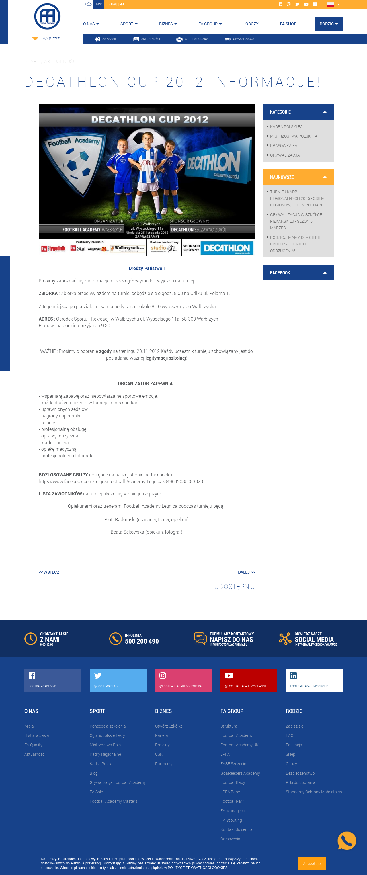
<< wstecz (49, 572)
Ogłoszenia (230, 838)
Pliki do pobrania (300, 782)
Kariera (161, 735)
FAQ (289, 735)
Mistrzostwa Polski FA (293, 136)
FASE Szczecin (233, 763)
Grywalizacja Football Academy (118, 782)
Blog (94, 773)
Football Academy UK (239, 744)
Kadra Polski (101, 763)
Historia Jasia (36, 735)
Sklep (290, 754)
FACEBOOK (317, 644)
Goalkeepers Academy (240, 773)
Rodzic (327, 23)
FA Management (235, 810)
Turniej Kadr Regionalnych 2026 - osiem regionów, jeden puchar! (297, 198)
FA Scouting (231, 820)
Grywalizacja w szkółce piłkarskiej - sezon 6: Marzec (296, 221)
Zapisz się (294, 726)
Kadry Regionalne (105, 754)
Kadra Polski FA (286, 126)
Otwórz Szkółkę (169, 726)
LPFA (225, 754)
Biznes (166, 23)
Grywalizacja (285, 155)
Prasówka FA (283, 145)
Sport (126, 23)
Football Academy (236, 735)
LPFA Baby (230, 791)
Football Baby (232, 782)
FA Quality (33, 744)
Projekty (162, 744)
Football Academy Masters (113, 801)
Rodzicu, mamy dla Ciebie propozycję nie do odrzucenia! (295, 244)
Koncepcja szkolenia (108, 726)
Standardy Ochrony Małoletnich (314, 791)
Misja (29, 726)
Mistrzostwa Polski (107, 744)
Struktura (228, 726)
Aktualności (34, 754)
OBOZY (252, 23)
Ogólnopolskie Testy (107, 735)
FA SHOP (288, 23)
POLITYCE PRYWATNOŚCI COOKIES (197, 868)
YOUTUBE (331, 644)
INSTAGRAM (302, 644)
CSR (159, 754)
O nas (89, 23)
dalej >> (246, 572)
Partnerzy (164, 763)
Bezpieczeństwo (300, 773)
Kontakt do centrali (237, 829)
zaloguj (116, 4)
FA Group (208, 23)
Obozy (291, 763)
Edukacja (294, 744)
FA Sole (96, 791)
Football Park (232, 801)
